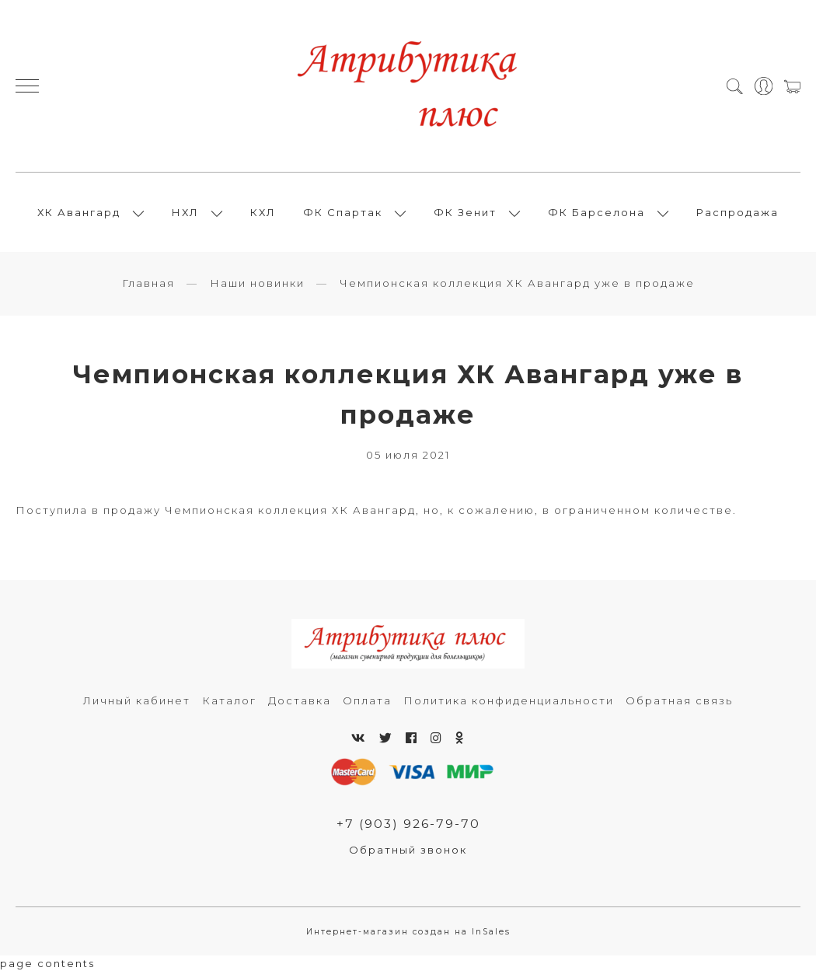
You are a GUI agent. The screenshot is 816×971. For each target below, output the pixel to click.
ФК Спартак (342, 212)
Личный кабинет (136, 700)
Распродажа (737, 212)
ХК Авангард (78, 212)
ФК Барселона (596, 212)
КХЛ (263, 212)
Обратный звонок (408, 850)
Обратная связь (679, 700)
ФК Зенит (465, 212)
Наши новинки (257, 283)
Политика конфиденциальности (508, 700)
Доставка (299, 700)
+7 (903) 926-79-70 (408, 823)
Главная (148, 283)
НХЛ (185, 212)
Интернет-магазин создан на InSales (408, 932)
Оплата (367, 700)
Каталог (229, 700)
